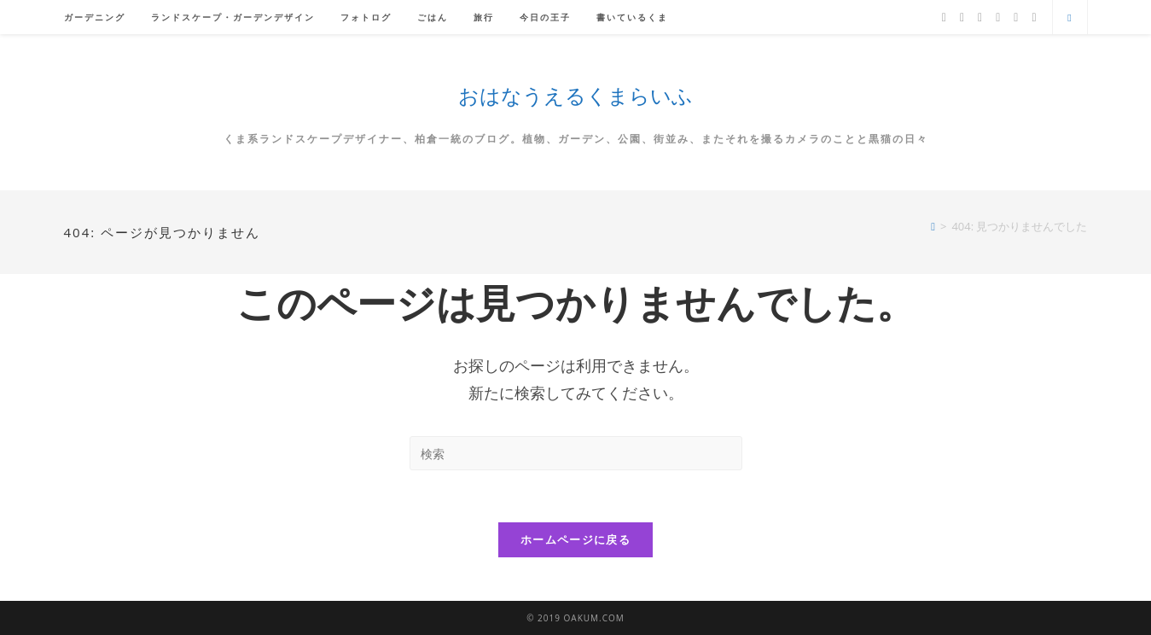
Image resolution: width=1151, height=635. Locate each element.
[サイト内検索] (1070, 18)
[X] (944, 17)
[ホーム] (933, 226)
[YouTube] (1016, 17)
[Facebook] (962, 17)
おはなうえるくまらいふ (575, 95)
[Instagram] (998, 17)
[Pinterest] (980, 17)
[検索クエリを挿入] (576, 453)
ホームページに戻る (575, 539)
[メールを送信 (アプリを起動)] (1034, 17)
